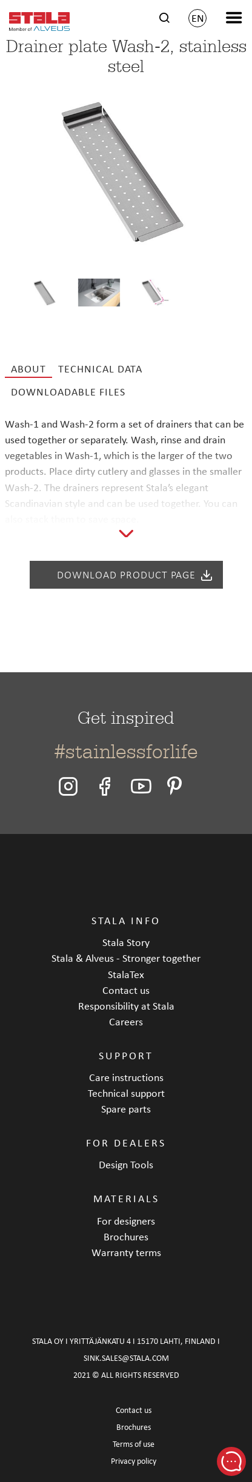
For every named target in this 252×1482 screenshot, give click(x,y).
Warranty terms (126, 1252)
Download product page (135, 574)
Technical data (100, 368)
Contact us (126, 990)
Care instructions (126, 1077)
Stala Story (126, 942)
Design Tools (126, 1164)
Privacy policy (133, 1461)
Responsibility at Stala (126, 1005)
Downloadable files (68, 391)
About (28, 368)
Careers (126, 1021)
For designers (126, 1220)
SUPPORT (126, 1055)
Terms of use (133, 1444)
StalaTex (126, 974)
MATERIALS (126, 1198)
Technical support (126, 1093)
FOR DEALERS (126, 1142)
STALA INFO (126, 920)
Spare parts (126, 1108)
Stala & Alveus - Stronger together (126, 958)
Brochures (126, 1236)
